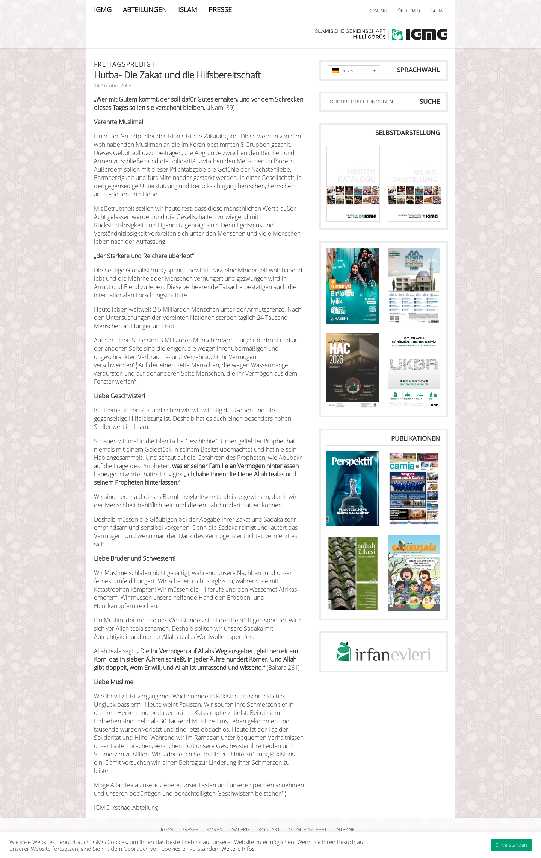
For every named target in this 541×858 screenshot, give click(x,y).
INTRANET (346, 829)
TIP (369, 829)
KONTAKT (378, 11)
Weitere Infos (238, 848)
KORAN (215, 829)
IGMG (103, 9)
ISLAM (187, 9)
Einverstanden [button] (511, 844)
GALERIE (240, 829)
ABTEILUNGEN (145, 9)
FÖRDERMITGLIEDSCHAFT (421, 11)
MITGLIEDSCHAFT (308, 829)
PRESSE (220, 9)
